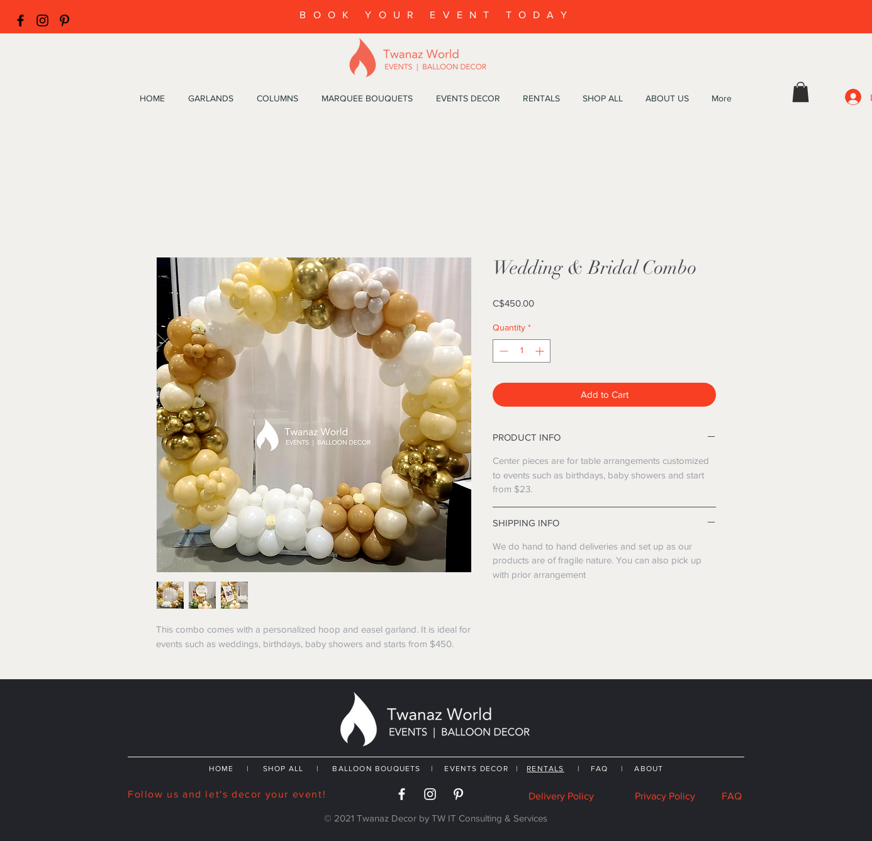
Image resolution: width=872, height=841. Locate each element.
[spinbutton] (521, 351)
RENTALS (545, 768)
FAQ (599, 768)
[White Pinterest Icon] (458, 794)
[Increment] (541, 351)
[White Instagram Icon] (430, 794)
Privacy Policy (665, 796)
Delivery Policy (561, 796)
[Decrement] (502, 351)
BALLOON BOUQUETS (376, 768)
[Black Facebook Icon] (20, 20)
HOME (221, 768)
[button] (800, 92)
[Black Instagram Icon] (42, 20)
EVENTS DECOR (477, 768)
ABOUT (648, 768)
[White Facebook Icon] (402, 794)
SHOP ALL (283, 768)
